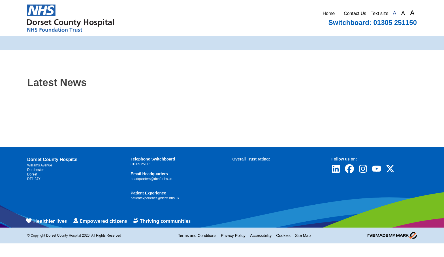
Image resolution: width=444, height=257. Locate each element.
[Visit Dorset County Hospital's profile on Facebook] (349, 168)
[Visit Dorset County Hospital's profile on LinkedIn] (335, 168)
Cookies (283, 235)
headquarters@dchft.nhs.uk (151, 179)
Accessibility (261, 235)
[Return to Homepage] (70, 18)
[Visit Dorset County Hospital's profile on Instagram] (363, 168)
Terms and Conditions (197, 235)
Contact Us (355, 13)
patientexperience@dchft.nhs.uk (155, 198)
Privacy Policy (233, 235)
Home (329, 13)
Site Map (303, 235)
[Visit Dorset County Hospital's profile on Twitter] (390, 168)
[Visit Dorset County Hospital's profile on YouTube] (376, 168)
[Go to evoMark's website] (392, 235)
